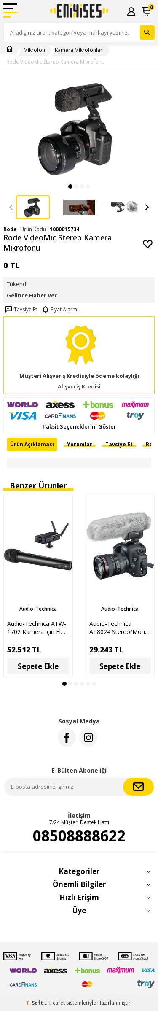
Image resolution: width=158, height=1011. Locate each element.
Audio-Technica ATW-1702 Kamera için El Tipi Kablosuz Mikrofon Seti (36, 628)
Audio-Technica (38, 608)
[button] (70, 186)
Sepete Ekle (38, 666)
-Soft (35, 1002)
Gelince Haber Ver (32, 295)
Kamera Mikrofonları (79, 50)
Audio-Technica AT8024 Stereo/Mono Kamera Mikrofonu (119, 628)
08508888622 (79, 836)
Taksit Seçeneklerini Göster (79, 426)
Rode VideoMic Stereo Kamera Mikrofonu (55, 62)
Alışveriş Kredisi (79, 386)
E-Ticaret (54, 1002)
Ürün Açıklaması (32, 444)
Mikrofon (34, 50)
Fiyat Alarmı (59, 309)
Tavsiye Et (20, 309)
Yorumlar (79, 444)
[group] (79, 128)
